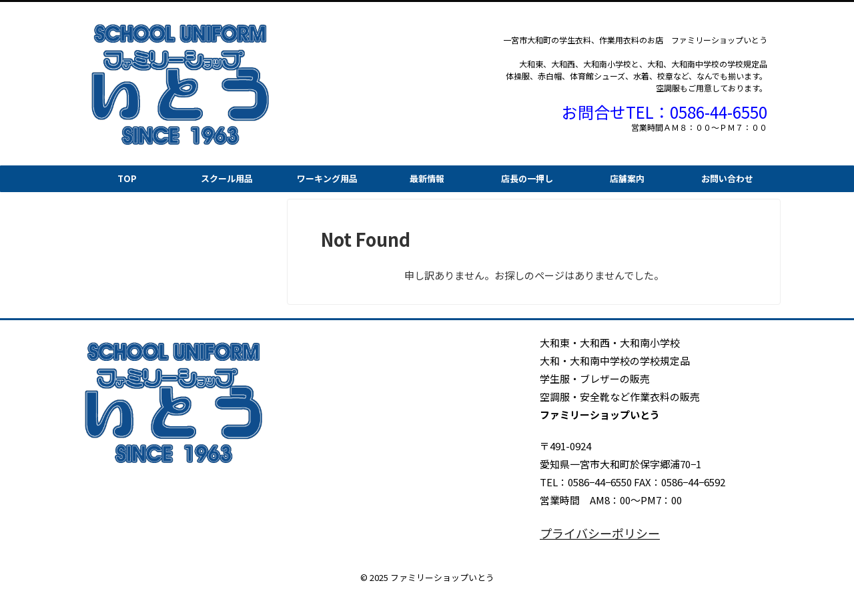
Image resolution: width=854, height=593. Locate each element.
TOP (127, 178)
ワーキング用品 (327, 178)
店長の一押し (527, 178)
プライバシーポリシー (590, 533)
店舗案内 (627, 178)
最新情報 (427, 178)
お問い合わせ (727, 178)
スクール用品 (227, 178)
